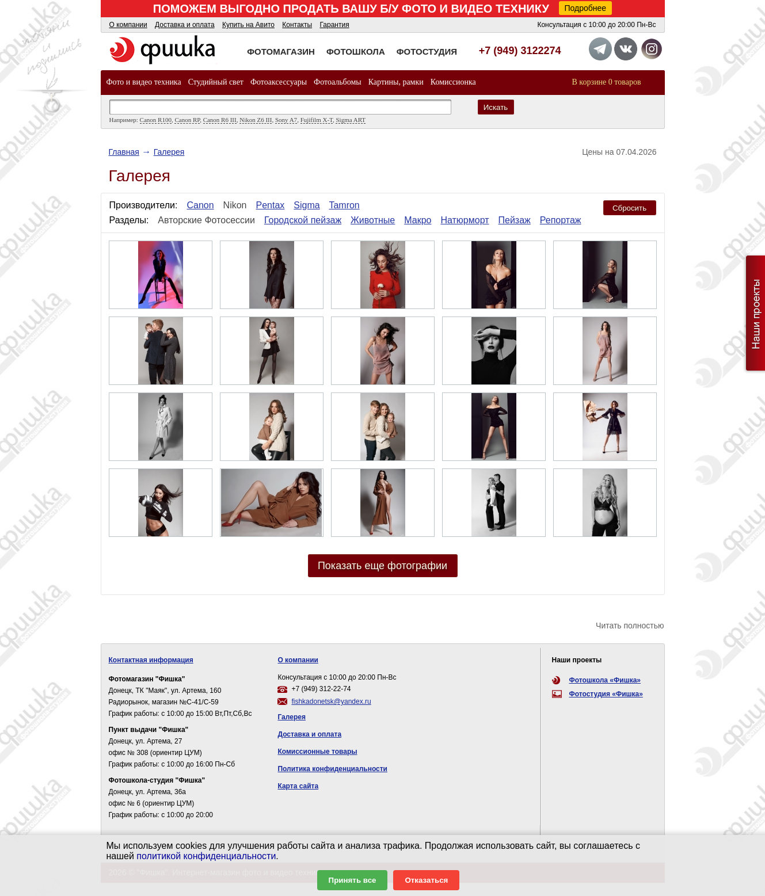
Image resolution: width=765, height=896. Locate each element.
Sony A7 (286, 119)
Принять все (352, 880)
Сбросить (629, 208)
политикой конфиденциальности (206, 856)
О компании (128, 25)
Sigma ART (351, 119)
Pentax (270, 205)
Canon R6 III (220, 119)
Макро (417, 220)
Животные (373, 220)
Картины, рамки (396, 82)
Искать (496, 107)
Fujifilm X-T (316, 119)
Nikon (235, 205)
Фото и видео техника (143, 82)
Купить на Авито (248, 25)
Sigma (306, 205)
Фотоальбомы (337, 82)
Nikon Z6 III (255, 119)
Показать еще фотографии (382, 565)
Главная (124, 152)
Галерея (169, 152)
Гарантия (334, 25)
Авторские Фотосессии (206, 220)
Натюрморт (464, 220)
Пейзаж (514, 220)
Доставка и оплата (185, 25)
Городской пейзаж (302, 220)
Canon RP (187, 119)
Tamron (344, 205)
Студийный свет (215, 82)
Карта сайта (297, 786)
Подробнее (586, 8)
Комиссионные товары (317, 752)
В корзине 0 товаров (606, 82)
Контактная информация (151, 660)
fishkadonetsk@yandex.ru (331, 701)
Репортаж (560, 220)
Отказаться (426, 880)
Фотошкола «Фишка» (605, 680)
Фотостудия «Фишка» (606, 694)
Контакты (297, 25)
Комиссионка (453, 82)
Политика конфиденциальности (332, 769)
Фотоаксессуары (278, 82)
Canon (200, 205)
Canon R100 (156, 119)
